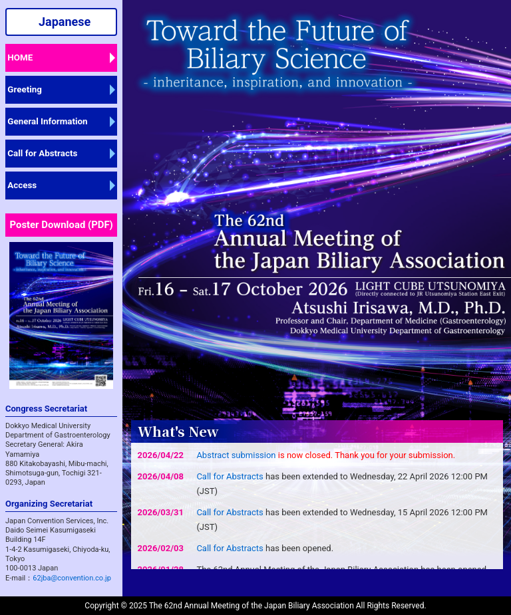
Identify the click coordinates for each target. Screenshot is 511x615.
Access (22, 185)
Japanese (64, 22)
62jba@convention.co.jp (72, 578)
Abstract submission (235, 455)
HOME (20, 57)
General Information (47, 121)
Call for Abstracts (42, 153)
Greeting (24, 89)
